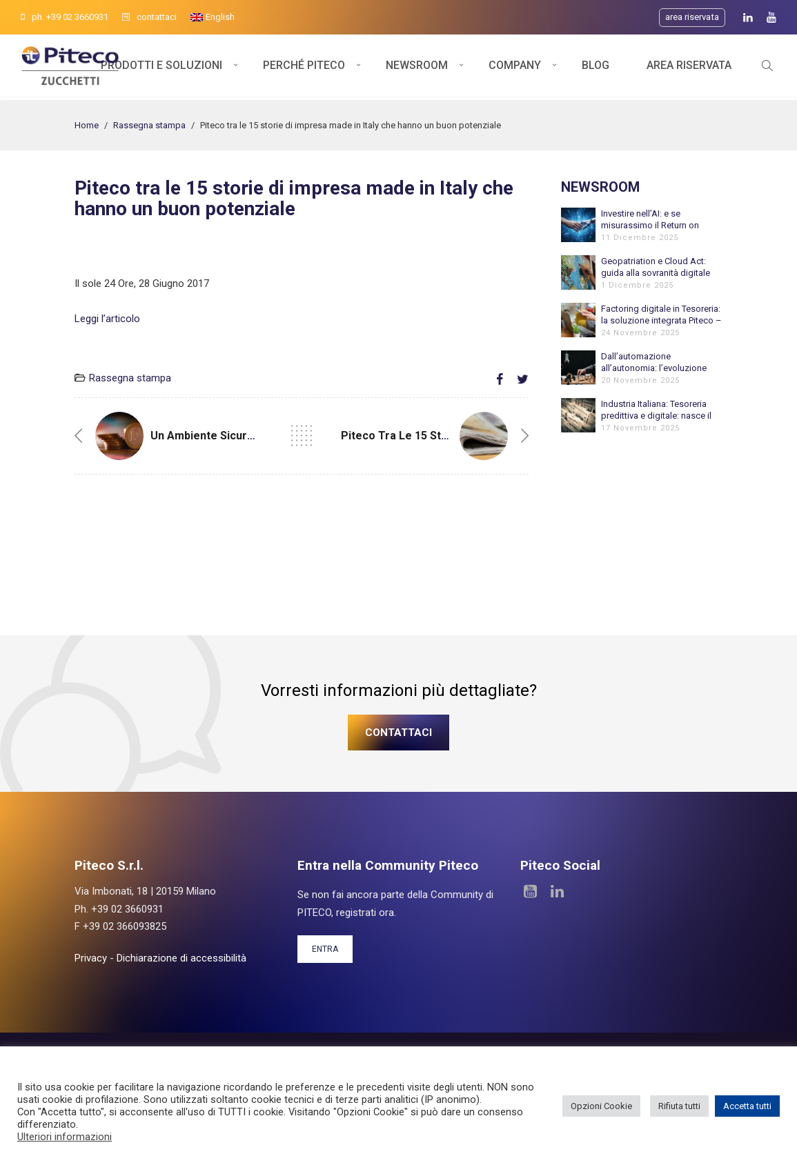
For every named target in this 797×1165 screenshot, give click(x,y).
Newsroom (417, 67)
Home (87, 125)
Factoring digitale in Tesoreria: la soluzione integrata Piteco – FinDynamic (661, 314)
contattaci (149, 17)
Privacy (91, 958)
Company (515, 67)
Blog (595, 67)
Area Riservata (689, 67)
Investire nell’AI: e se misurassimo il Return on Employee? (650, 219)
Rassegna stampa (149, 125)
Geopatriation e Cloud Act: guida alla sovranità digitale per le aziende (655, 267)
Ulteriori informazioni (64, 1137)
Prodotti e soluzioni (161, 67)
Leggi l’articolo (107, 318)
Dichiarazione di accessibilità (181, 958)
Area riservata (692, 17)
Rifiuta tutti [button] (679, 1106)
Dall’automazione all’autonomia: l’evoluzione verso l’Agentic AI (654, 362)
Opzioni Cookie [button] (601, 1106)
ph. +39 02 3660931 (64, 17)
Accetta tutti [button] (747, 1106)
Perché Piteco (304, 67)
